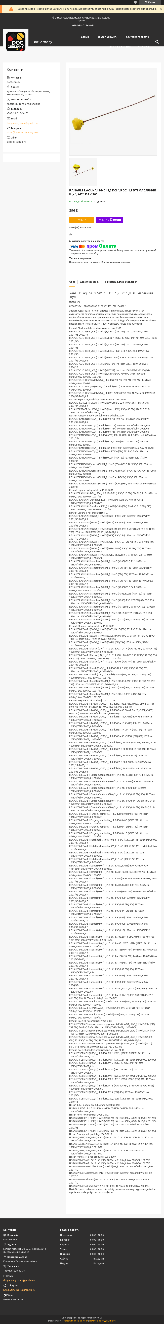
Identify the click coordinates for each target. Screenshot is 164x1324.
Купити (81, 219)
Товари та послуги (106, 37)
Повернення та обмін (119, 46)
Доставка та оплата (137, 37)
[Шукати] (156, 42)
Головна (84, 37)
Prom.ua (98, 1318)
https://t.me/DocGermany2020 (22, 132)
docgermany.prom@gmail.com (22, 123)
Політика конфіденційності (102, 1321)
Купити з (110, 219)
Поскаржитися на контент (75, 1321)
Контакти (143, 46)
